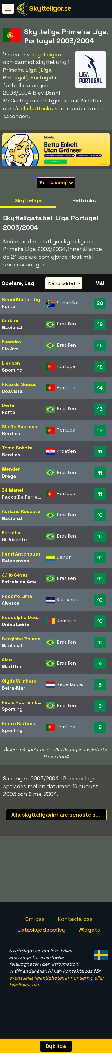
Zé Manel (12, 490)
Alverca (10, 603)
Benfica (11, 433)
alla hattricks (36, 108)
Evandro (11, 342)
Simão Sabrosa (19, 426)
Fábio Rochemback (24, 702)
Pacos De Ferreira (23, 497)
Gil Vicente (14, 539)
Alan (7, 660)
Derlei (8, 405)
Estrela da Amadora (25, 582)
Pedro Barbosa (19, 723)
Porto (8, 306)
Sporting (12, 370)
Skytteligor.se (50, 8)
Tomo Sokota (17, 448)
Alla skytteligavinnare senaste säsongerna (59, 814)
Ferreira (11, 532)
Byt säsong (56, 182)
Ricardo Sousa (19, 384)
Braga (9, 476)
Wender (11, 469)
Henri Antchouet (21, 554)
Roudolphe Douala (23, 617)
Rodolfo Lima (17, 596)
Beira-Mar (13, 688)
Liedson (11, 363)
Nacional (12, 327)
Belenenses (15, 561)
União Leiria (15, 624)
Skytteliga (28, 200)
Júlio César (15, 575)
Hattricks (84, 200)
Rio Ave (10, 349)
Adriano (11, 320)
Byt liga (56, 1046)
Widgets (89, 940)
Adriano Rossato (21, 511)
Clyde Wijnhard (19, 681)
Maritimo (12, 666)
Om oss (34, 929)
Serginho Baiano (21, 639)
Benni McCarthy (21, 299)
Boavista (12, 391)
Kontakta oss (75, 929)
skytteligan (46, 54)
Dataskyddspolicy (41, 940)
